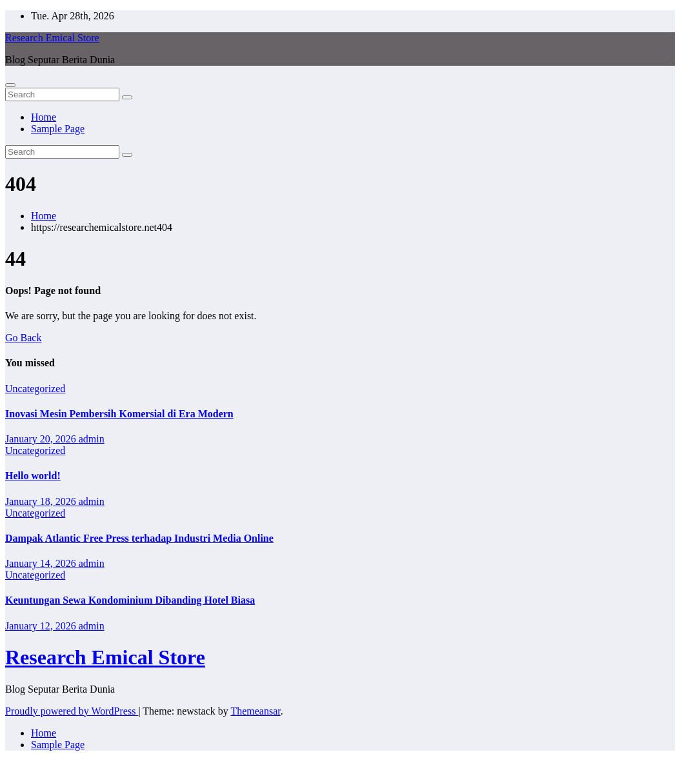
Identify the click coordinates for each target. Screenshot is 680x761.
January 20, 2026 (42, 438)
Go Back (23, 337)
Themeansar (255, 711)
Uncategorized (35, 388)
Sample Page (58, 128)
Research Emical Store (52, 37)
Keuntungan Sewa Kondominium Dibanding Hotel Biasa (130, 600)
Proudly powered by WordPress (71, 711)
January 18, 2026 (42, 501)
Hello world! (33, 475)
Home (43, 117)
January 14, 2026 (42, 563)
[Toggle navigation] (10, 85)
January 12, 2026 (42, 625)
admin (92, 438)
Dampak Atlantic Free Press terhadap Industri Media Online (139, 538)
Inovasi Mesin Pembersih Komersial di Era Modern (119, 413)
